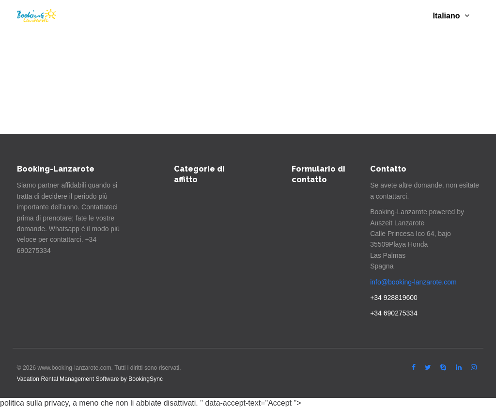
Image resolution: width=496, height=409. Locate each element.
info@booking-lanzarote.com (413, 282)
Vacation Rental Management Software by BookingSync (90, 379)
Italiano (451, 16)
